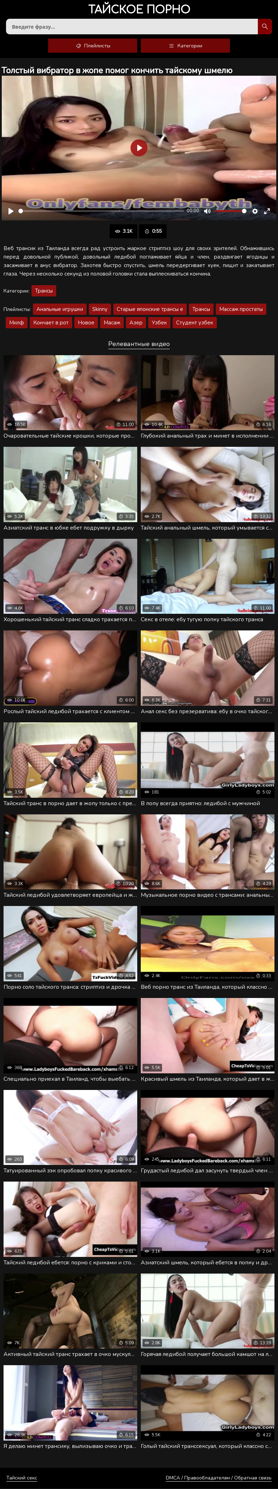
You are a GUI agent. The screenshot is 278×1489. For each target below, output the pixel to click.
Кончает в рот (51, 323)
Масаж (112, 323)
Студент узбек (194, 323)
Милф (16, 323)
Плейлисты (93, 46)
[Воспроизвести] (11, 212)
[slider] (101, 211)
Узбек (159, 323)
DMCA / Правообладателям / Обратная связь (219, 1478)
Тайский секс (21, 1478)
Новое (86, 323)
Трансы (44, 291)
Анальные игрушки (59, 309)
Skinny (100, 309)
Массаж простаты (241, 309)
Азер (136, 323)
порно (139, 10)
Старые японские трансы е (150, 309)
